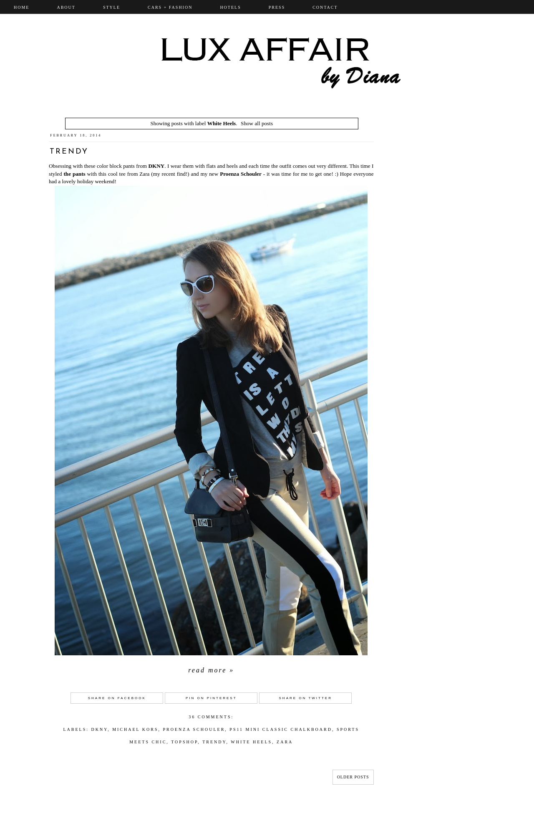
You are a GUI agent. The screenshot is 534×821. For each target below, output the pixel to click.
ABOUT (66, 7)
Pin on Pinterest (211, 698)
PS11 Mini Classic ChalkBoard (280, 729)
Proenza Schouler (241, 174)
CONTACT (325, 7)
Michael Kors (135, 729)
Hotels (230, 7)
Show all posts (257, 123)
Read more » (211, 670)
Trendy (69, 152)
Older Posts (353, 777)
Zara (285, 742)
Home (21, 7)
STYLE (111, 7)
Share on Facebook (117, 698)
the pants (74, 174)
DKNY (156, 166)
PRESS (277, 7)
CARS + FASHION (170, 7)
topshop (184, 742)
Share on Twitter (305, 698)
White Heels (251, 742)
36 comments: (211, 717)
